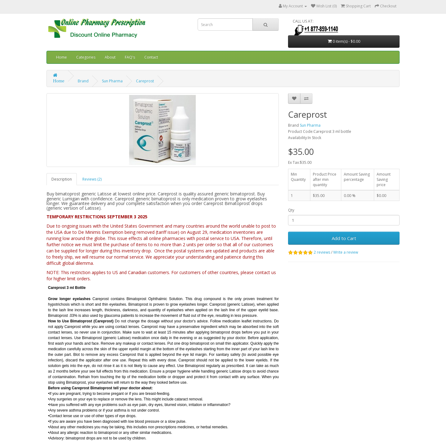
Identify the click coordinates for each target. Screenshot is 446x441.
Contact (151, 57)
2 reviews (322, 252)
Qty (291, 210)
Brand (83, 81)
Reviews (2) (92, 179)
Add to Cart (344, 238)
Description (61, 179)
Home (61, 57)
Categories (85, 57)
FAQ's (130, 57)
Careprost (145, 81)
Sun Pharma (112, 81)
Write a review (345, 252)
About (110, 57)
